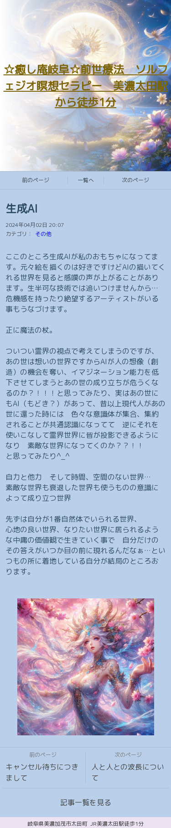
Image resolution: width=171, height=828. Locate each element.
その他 (43, 234)
